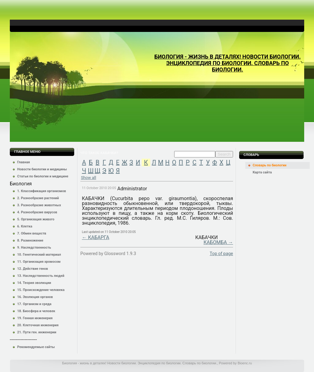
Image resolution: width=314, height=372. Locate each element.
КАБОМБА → (218, 242)
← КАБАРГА (95, 237)
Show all (88, 177)
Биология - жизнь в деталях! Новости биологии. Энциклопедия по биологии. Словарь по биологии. (227, 63)
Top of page (221, 253)
